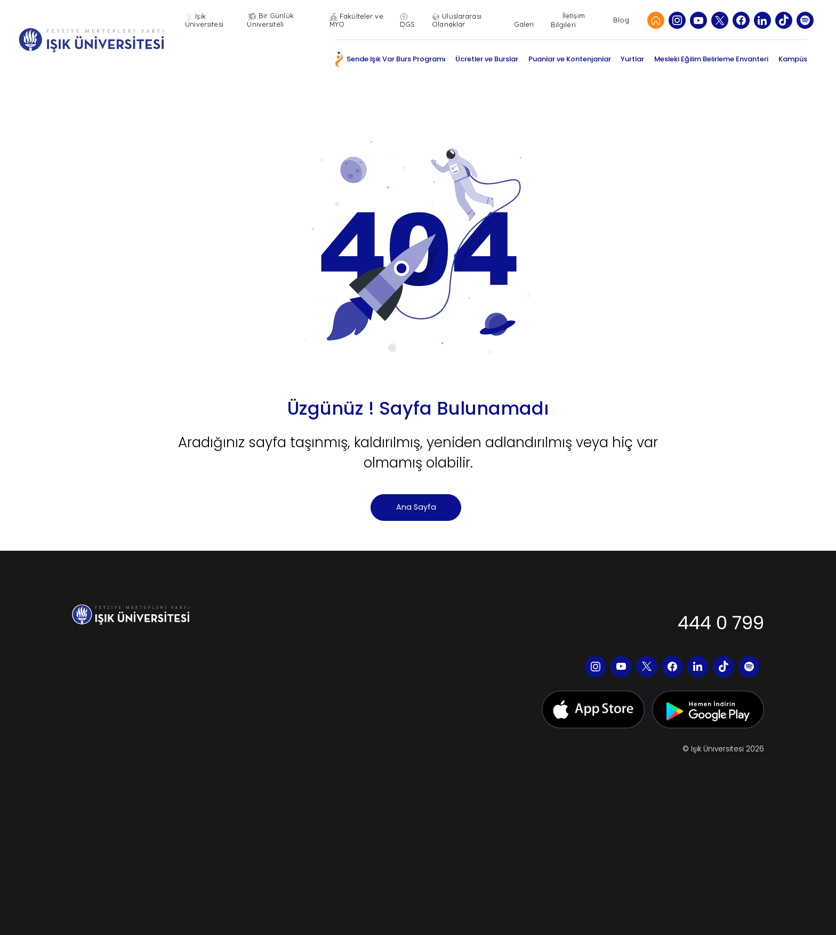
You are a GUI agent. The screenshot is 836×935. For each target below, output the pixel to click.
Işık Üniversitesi (207, 20)
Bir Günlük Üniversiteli (273, 20)
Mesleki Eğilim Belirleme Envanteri (711, 59)
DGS (408, 20)
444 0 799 (721, 623)
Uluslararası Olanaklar (458, 20)
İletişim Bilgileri (568, 20)
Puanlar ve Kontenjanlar (569, 59)
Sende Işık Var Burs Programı (396, 59)
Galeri (525, 20)
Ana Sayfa (416, 507)
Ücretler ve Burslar (486, 59)
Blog (621, 20)
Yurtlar (632, 59)
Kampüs (792, 59)
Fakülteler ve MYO (358, 20)
